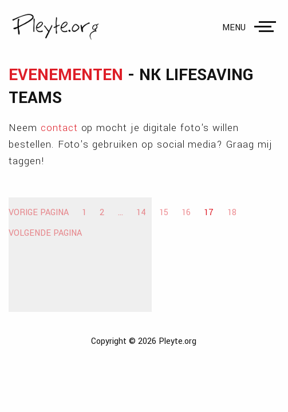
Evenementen (66, 75)
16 (186, 213)
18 (231, 213)
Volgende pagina (45, 233)
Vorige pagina (39, 213)
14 (141, 213)
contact (59, 128)
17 (209, 213)
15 (163, 213)
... (120, 213)
